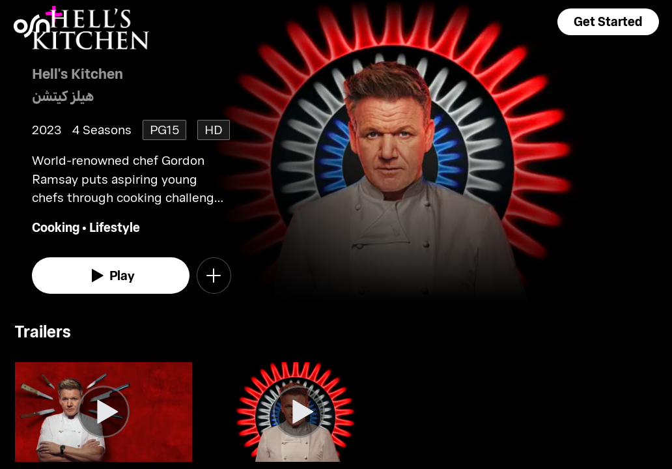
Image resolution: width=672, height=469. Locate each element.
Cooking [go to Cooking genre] (55, 227)
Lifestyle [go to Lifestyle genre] (114, 227)
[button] (608, 21)
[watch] (110, 275)
